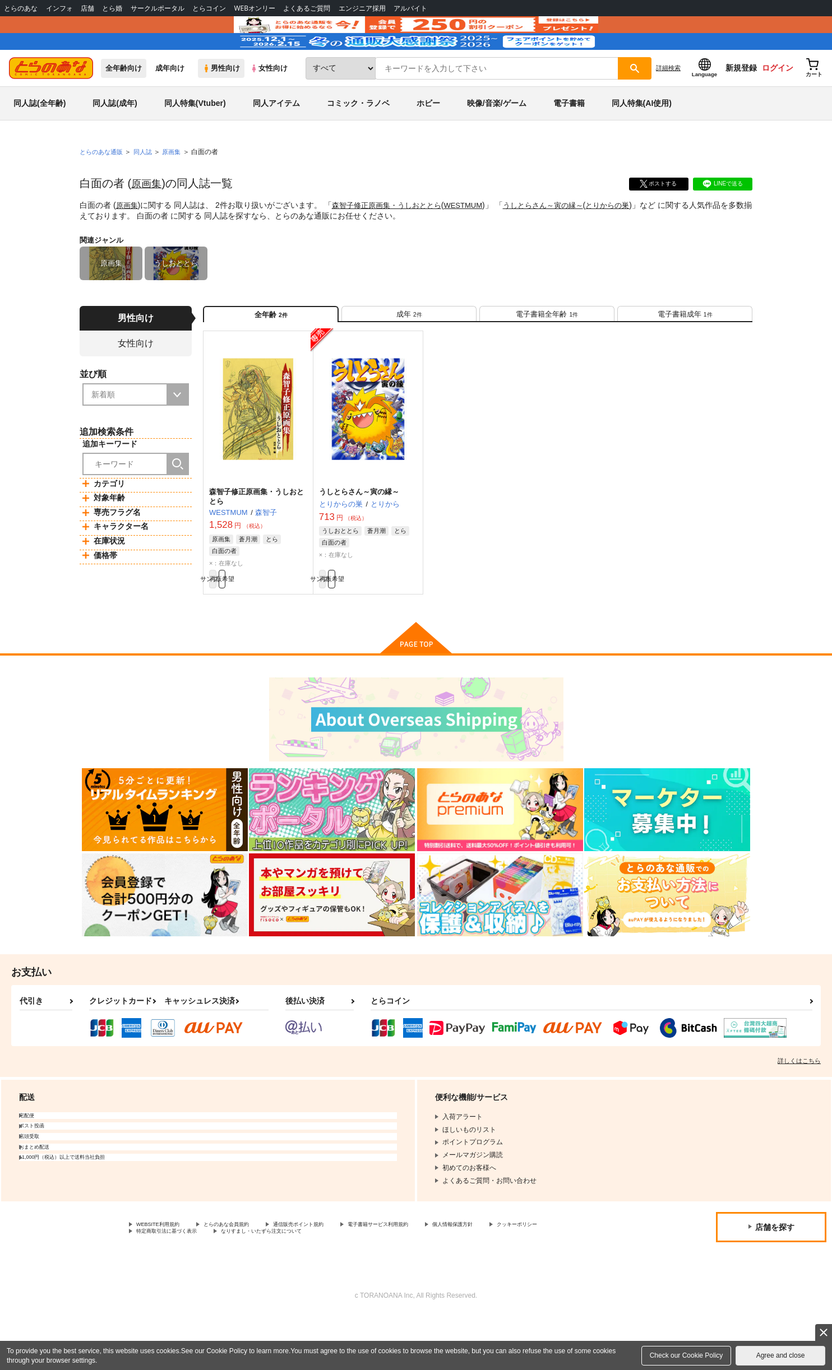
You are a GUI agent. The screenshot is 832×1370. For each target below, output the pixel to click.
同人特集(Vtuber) (195, 136)
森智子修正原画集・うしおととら (392, 238)
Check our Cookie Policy (686, 1355)
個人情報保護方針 (525, 1275)
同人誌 (147, 185)
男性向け (221, 101)
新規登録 (741, 101)
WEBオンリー (254, 8)
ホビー (428, 136)
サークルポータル (157, 8)
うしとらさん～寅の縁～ (559, 238)
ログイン (777, 101)
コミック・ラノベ (358, 136)
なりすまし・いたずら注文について (373, 1284)
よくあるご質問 (306, 8)
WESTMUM (474, 238)
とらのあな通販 (103, 185)
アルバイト (410, 8)
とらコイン (209, 8)
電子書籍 (569, 136)
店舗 (87, 8)
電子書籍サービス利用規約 (434, 1275)
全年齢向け (123, 101)
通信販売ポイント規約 (335, 1275)
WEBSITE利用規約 (164, 1275)
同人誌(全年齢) (39, 136)
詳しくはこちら (799, 1110)
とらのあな (21, 8)
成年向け (169, 101)
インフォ (59, 8)
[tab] (409, 352)
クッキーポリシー (163, 1284)
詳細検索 (668, 101)
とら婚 (112, 8)
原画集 (148, 217)
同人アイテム (276, 136)
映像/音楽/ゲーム (496, 136)
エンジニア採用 (362, 8)
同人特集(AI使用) (642, 136)
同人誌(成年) (115, 136)
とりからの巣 (628, 238)
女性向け (269, 101)
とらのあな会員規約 (248, 1275)
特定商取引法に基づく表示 (254, 1284)
